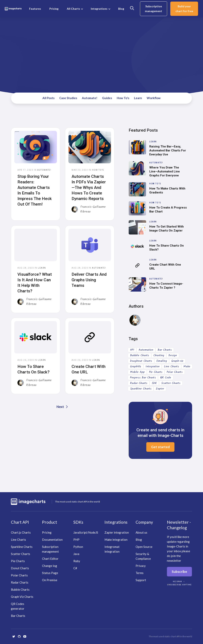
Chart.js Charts (21, 532)
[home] (13, 8)
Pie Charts (155, 372)
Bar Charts (165, 350)
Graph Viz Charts (22, 596)
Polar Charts (175, 372)
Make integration (115, 539)
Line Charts (171, 366)
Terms (140, 573)
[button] (75, 9)
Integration (153, 366)
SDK (154, 383)
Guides (107, 98)
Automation (146, 350)
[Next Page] (63, 406)
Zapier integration (116, 532)
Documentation (52, 539)
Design (173, 355)
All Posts (48, 98)
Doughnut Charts (141, 361)
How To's (123, 98)
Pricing (53, 8)
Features (35, 8)
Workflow (154, 98)
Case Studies (68, 98)
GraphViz (135, 366)
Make (186, 366)
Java (76, 554)
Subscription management (153, 9)
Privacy (141, 565)
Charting (158, 355)
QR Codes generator (17, 606)
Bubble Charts (139, 355)
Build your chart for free (184, 9)
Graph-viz (177, 361)
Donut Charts (20, 568)
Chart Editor (50, 558)
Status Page (50, 573)
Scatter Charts (170, 383)
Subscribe (179, 571)
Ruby (76, 561)
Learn (138, 98)
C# (75, 568)
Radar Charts (138, 383)
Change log (49, 565)
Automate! (89, 98)
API (132, 350)
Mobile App (137, 372)
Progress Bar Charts (143, 377)
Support (141, 580)
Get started (160, 447)
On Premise (49, 580)
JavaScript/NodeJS (85, 532)
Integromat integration (112, 549)
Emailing (161, 361)
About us (141, 532)
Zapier (160, 389)
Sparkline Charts (140, 389)
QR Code (165, 377)
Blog (121, 8)
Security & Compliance (143, 556)
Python (78, 546)
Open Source (144, 546)
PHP (76, 539)
